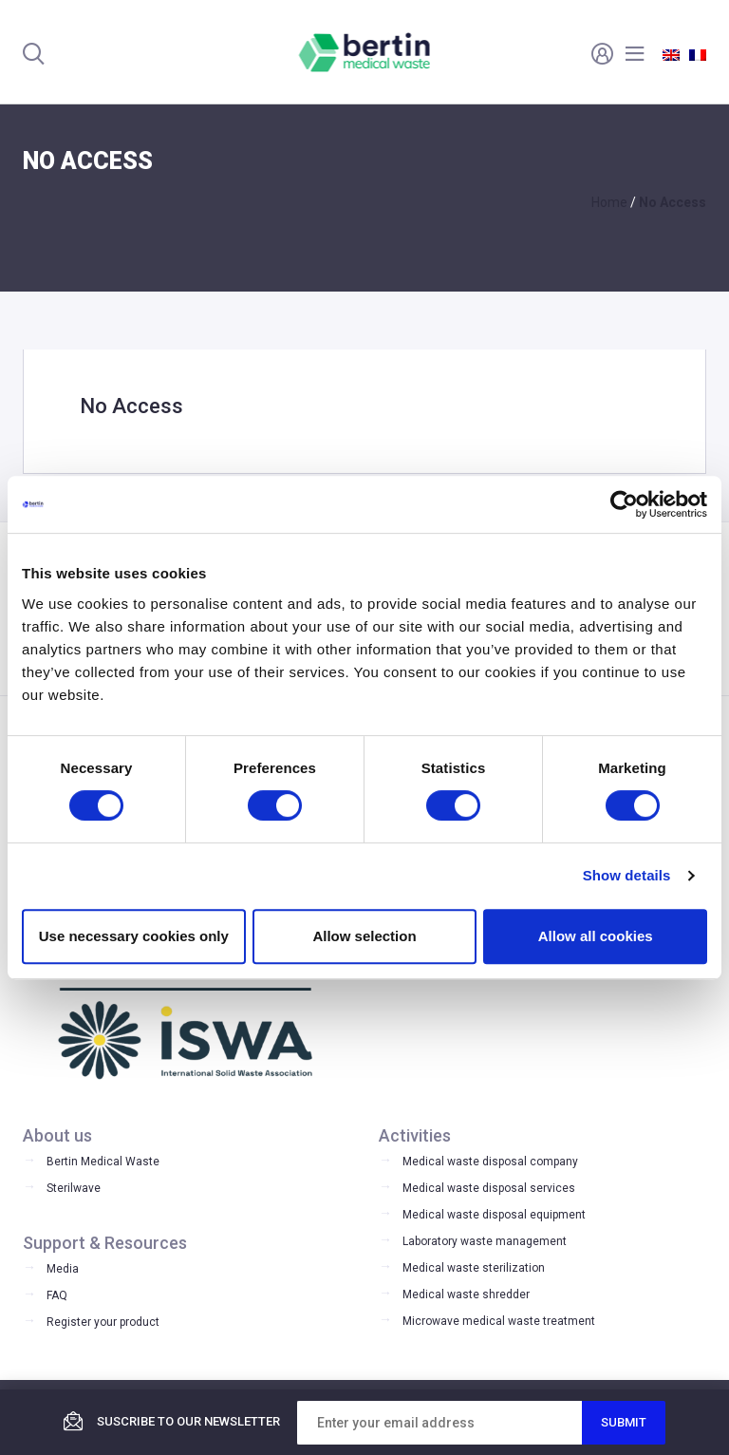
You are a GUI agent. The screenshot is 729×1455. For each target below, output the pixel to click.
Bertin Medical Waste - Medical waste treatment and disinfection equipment (365, 52)
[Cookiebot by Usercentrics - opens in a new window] (624, 504)
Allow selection (364, 936)
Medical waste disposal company (490, 1161)
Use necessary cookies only (134, 936)
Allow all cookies (595, 936)
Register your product (103, 1322)
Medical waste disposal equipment (494, 1214)
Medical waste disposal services (488, 1188)
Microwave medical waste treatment (498, 1321)
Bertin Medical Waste (103, 1161)
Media (63, 1268)
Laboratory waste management (484, 1241)
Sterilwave (74, 1188)
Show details (627, 875)
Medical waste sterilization (473, 1268)
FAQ (57, 1295)
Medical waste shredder (466, 1294)
